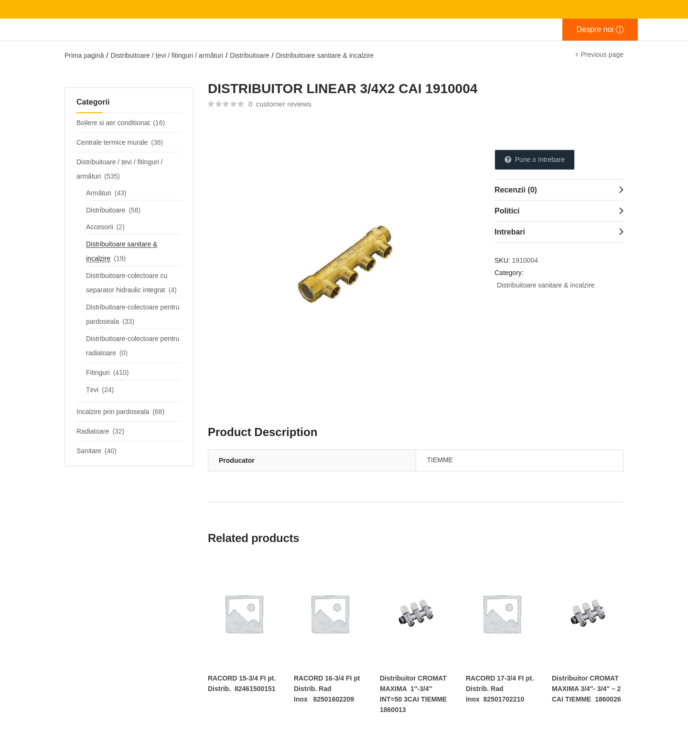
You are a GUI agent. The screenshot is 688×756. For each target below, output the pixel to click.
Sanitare (88, 451)
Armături (98, 193)
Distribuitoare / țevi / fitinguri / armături (166, 55)
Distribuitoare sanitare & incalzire (325, 55)
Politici (506, 211)
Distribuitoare (249, 55)
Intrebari (509, 232)
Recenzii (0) (515, 190)
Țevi (92, 390)
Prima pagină (84, 55)
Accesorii (99, 227)
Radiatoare (92, 431)
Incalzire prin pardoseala (113, 411)
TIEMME (440, 460)
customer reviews (280, 104)
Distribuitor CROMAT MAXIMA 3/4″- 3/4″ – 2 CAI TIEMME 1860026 (586, 688)
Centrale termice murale (112, 142)
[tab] (559, 189)
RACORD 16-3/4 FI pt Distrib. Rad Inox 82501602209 (327, 688)
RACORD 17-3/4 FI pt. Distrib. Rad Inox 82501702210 (500, 688)
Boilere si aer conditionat (113, 123)
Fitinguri (98, 372)
